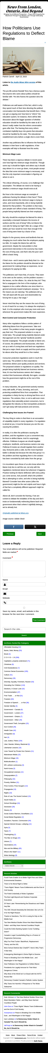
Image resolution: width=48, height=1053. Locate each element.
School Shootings (10, 803)
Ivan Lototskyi (9, 1019)
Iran (5, 737)
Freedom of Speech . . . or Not (15, 703)
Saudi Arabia (8, 800)
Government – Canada (12, 709)
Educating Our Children (12, 685)
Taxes (6, 831)
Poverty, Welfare (10, 782)
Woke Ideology (9, 855)
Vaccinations (8, 845)
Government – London (12, 713)
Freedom (7, 699)
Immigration (8, 734)
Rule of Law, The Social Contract (15, 796)
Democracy (8, 678)
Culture (6, 675)
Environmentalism (10, 692)
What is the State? (10, 852)
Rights (6, 793)
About (13, 1035)
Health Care (8, 730)
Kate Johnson (9, 997)
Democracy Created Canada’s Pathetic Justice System (23, 980)
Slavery (6, 810)
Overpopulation (9, 775)
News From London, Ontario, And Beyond (24, 9)
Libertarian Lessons (11, 748)
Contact (40, 1035)
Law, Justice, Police (11, 741)
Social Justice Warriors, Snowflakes (16, 814)
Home (8, 1035)
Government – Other (11, 720)
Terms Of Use (31, 1035)
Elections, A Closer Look (12, 689)
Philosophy (8, 779)
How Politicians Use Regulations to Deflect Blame (21, 964)
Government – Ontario (12, 716)
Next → (41, 534)
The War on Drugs (10, 838)
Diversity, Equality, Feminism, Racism (17, 682)
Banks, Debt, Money (11, 650)
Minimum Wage (9, 758)
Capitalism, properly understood (15, 661)
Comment (8, 558)
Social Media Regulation (12, 817)
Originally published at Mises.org (15, 513)
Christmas (7, 664)
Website (6, 598)
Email (5, 589)
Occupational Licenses (12, 772)
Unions (6, 841)
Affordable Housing (11, 647)
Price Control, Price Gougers (14, 786)
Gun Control (8, 727)
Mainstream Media (10, 755)
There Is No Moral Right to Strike (15, 884)
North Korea (8, 768)
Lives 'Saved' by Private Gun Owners (17, 751)
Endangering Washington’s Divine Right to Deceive (22, 954)
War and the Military (11, 848)
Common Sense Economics (14, 671)
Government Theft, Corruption (14, 723)
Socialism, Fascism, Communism (16, 821)
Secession (7, 807)
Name (5, 580)
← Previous (8, 534)
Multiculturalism (9, 761)
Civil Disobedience (10, 668)
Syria (6, 827)
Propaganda (8, 789)
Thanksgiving (8, 834)
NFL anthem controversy (13, 765)
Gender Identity (9, 706)
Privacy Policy (21, 1035)
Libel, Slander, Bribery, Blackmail (15, 744)
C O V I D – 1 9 (9, 657)
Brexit (6, 654)
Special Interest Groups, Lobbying (16, 824)
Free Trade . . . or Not (11, 696)
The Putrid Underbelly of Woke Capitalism (19, 894)
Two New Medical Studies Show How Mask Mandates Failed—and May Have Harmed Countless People (23, 1000)
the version (23, 82)
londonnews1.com (20, 1038)
